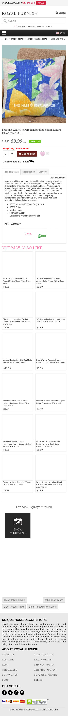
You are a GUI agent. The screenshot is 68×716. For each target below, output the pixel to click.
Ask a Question (57, 178)
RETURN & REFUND (46, 675)
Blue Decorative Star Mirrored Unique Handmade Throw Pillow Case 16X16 (16, 403)
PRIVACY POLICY (44, 665)
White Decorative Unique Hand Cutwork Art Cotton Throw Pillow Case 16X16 (49, 484)
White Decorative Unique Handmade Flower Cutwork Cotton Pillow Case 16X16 (17, 443)
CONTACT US (10, 675)
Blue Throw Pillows (14, 606)
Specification (28, 172)
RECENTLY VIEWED (36, 26)
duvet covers (39, 642)
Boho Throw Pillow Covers (43, 606)
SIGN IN (49, 26)
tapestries (24, 639)
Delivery (43, 172)
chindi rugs (59, 637)
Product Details (11, 172)
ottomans (27, 642)
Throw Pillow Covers (14, 600)
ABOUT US (8, 655)
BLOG (5, 680)
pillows (14, 639)
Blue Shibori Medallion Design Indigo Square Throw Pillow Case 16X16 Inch (16, 321)
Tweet (28, 233)
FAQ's (5, 665)
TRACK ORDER (43, 660)
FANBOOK (8, 660)
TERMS (38, 680)
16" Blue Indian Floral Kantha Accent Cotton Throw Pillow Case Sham (50, 281)
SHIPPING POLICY (45, 670)
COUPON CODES (44, 655)
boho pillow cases (54, 600)
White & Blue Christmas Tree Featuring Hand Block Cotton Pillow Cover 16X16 (48, 443)
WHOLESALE (9, 670)
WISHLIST (22, 26)
